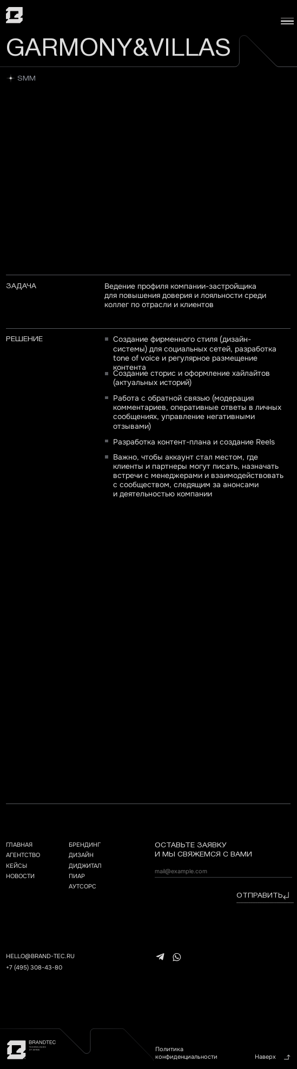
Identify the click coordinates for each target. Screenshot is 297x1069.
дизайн (81, 855)
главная (19, 844)
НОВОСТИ (20, 876)
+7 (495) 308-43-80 (34, 967)
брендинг (85, 844)
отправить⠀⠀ (265, 895)
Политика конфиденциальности (186, 1052)
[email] (223, 871)
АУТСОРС (82, 886)
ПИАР (77, 876)
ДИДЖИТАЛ (85, 865)
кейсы (16, 865)
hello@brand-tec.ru (40, 956)
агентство (23, 855)
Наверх (265, 1056)
